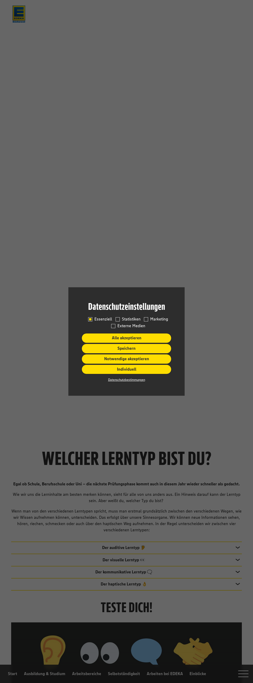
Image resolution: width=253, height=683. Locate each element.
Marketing (159, 319)
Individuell (126, 369)
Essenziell (103, 319)
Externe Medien (131, 326)
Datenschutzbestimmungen (126, 380)
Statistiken (131, 319)
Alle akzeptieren (126, 337)
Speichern (126, 348)
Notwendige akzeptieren (126, 358)
